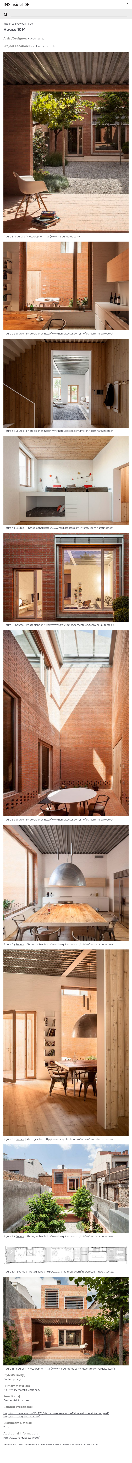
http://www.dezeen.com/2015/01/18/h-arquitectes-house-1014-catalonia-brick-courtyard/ (56, 1413)
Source (19, 236)
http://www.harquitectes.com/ (21, 1416)
